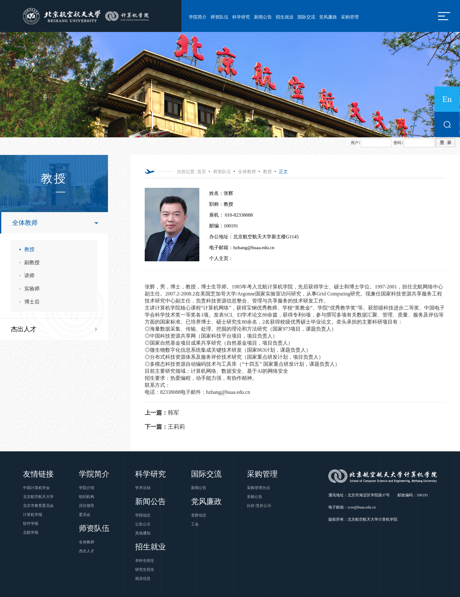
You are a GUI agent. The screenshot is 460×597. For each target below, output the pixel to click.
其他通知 (142, 533)
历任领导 (86, 505)
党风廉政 (328, 17)
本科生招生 (144, 560)
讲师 (29, 275)
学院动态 (142, 515)
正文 (283, 171)
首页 (201, 171)
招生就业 (285, 17)
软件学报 (30, 523)
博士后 (32, 301)
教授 (29, 249)
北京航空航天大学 (38, 496)
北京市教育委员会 (38, 505)
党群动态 (198, 515)
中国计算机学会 (36, 488)
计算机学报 (32, 514)
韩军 (162, 412)
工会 (195, 524)
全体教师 (25, 222)
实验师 (32, 288)
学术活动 (142, 488)
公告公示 (142, 524)
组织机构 (86, 496)
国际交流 (306, 17)
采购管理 (350, 17)
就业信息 (142, 578)
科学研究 (241, 17)
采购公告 (254, 496)
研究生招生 (144, 569)
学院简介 (198, 17)
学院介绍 (86, 488)
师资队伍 (219, 17)
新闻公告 (263, 17)
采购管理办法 (258, 488)
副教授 (32, 262)
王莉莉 (165, 427)
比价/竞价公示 (259, 505)
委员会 (84, 514)
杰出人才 (23, 329)
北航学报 (30, 532)
